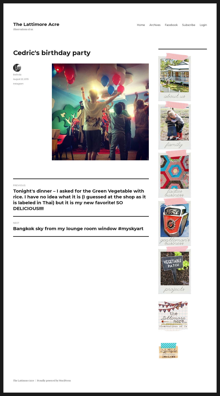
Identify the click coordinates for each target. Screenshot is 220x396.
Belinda (17, 74)
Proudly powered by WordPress (54, 380)
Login (203, 25)
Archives (154, 25)
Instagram (18, 83)
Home (141, 25)
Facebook (171, 25)
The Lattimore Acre (36, 24)
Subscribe (188, 25)
